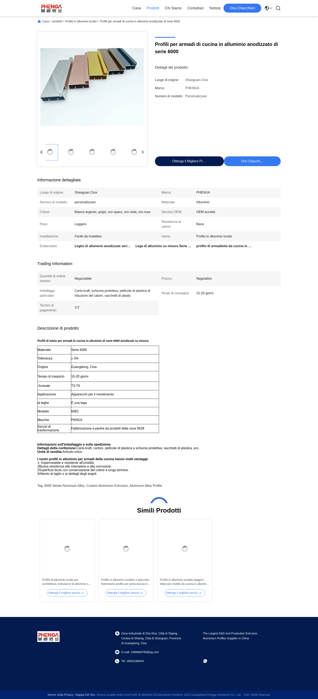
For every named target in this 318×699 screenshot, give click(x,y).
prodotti (57, 21)
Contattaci (195, 8)
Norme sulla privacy (60, 694)
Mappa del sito (85, 694)
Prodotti (153, 8)
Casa (136, 8)
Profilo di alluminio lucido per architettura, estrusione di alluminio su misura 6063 (66, 582)
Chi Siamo (173, 8)
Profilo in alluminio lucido (81, 21)
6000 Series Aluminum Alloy (64, 485)
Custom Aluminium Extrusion (107, 485)
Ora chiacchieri (242, 8)
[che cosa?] (208, 661)
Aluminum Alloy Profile (146, 485)
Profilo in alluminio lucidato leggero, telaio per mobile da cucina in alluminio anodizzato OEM (184, 582)
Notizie (215, 8)
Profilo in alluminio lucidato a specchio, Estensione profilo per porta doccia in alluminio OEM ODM (125, 582)
